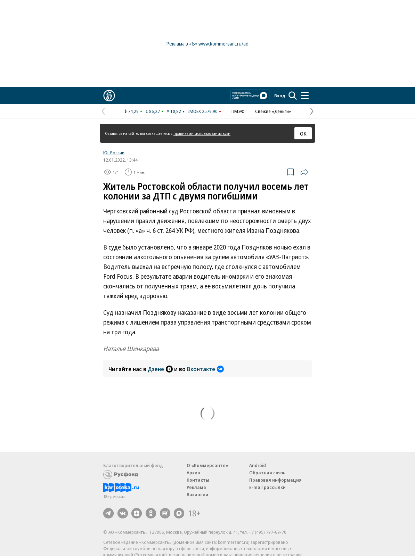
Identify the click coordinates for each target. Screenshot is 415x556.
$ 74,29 (131, 111)
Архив (193, 472)
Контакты (198, 480)
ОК (303, 133)
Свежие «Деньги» (273, 111)
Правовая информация (275, 480)
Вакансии (197, 494)
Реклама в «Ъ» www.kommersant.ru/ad (207, 43)
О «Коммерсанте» (207, 465)
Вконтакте (205, 369)
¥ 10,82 (174, 111)
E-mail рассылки (267, 487)
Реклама (196, 487)
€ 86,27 (153, 111)
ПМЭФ (238, 111)
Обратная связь (267, 472)
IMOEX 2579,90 (203, 111)
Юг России (113, 152)
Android (257, 465)
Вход (279, 95)
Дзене (160, 369)
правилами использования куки (201, 133)
